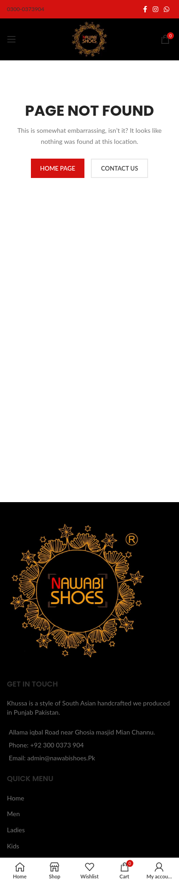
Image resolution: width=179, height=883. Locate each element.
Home (15, 798)
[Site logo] (89, 38)
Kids (13, 846)
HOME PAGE (57, 168)
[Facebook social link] (145, 9)
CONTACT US (119, 168)
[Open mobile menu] (11, 39)
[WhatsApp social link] (166, 9)
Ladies (16, 830)
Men (13, 814)
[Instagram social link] (155, 9)
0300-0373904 (25, 9)
